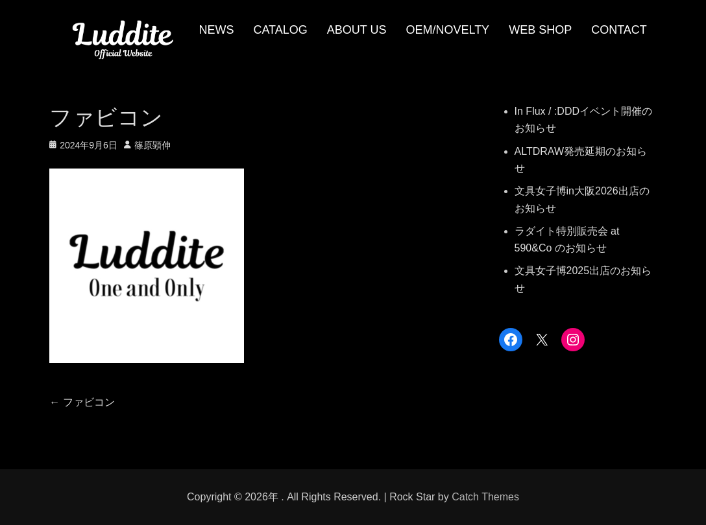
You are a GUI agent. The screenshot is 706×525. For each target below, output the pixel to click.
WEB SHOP (540, 29)
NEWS (216, 29)
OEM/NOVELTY (447, 29)
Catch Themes (485, 496)
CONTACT (619, 29)
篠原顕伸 (152, 145)
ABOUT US (357, 29)
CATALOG (280, 29)
